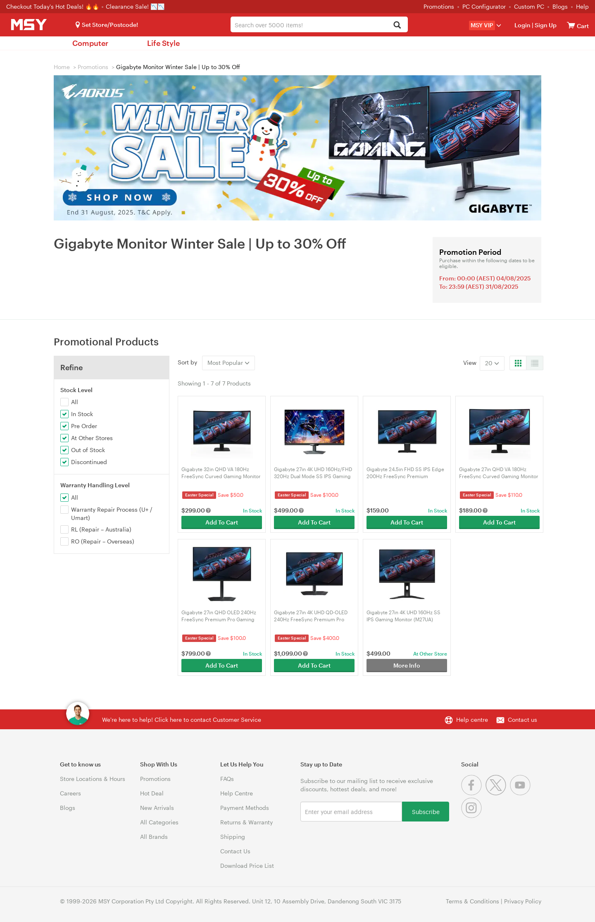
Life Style (163, 43)
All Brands (154, 836)
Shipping (232, 836)
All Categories (159, 822)
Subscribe (426, 811)
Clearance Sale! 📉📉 (135, 6)
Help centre (472, 719)
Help (582, 6)
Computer (90, 43)
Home (62, 66)
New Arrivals (157, 807)
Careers (70, 793)
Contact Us (235, 851)
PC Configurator (484, 6)
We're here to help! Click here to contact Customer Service (181, 719)
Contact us (522, 719)
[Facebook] (473, 793)
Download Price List (247, 865)
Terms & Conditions (472, 901)
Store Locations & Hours (92, 778)
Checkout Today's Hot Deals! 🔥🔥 (53, 6)
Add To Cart (221, 522)
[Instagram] (472, 815)
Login (522, 25)
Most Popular (228, 362)
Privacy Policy (522, 901)
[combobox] (319, 24)
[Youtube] (521, 793)
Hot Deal (152, 793)
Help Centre (236, 793)
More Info (406, 665)
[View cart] (571, 25)
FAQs (227, 778)
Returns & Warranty (246, 822)
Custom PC (529, 6)
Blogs (560, 6)
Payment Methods (244, 807)
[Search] (397, 25)
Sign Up (545, 25)
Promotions (439, 6)
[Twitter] (498, 793)
